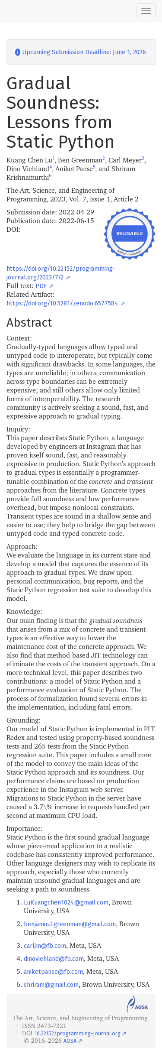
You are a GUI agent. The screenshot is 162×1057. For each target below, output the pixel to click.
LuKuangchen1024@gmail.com (66, 902)
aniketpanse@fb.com (53, 972)
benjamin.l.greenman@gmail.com (70, 924)
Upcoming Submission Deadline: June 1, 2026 (80, 52)
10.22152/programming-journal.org (78, 1033)
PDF (41, 286)
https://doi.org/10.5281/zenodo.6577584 (62, 303)
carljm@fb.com (45, 946)
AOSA (70, 1041)
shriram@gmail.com (51, 985)
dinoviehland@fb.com (54, 959)
